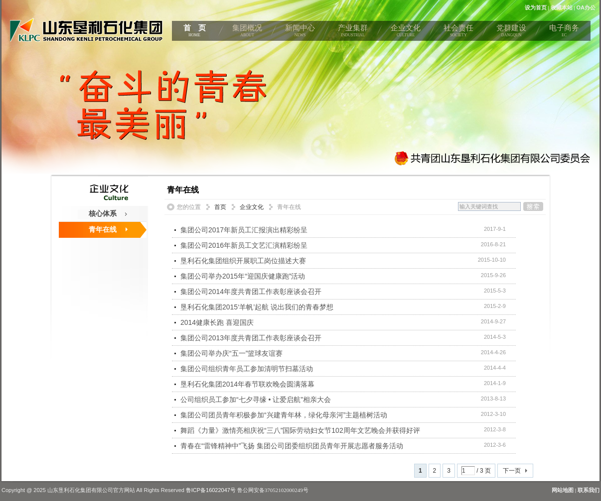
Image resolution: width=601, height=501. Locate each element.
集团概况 (247, 32)
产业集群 (352, 32)
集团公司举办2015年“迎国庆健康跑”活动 (242, 276)
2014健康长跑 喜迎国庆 (217, 322)
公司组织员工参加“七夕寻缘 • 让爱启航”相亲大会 (255, 399)
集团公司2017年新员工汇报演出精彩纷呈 (243, 230)
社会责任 (458, 32)
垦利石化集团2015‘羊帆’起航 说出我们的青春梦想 (256, 307)
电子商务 (564, 32)
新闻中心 (300, 32)
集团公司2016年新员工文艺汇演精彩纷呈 (243, 245)
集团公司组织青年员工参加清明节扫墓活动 (246, 369)
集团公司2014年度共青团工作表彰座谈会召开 (250, 292)
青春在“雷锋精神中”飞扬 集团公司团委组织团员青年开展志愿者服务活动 (291, 446)
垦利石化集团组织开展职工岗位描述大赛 (243, 261)
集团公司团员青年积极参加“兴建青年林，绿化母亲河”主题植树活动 (283, 415)
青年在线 (103, 229)
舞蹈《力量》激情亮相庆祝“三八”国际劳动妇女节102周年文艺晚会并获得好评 (300, 430)
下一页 (512, 470)
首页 (220, 206)
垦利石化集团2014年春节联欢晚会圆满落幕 (247, 384)
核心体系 (103, 213)
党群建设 (511, 32)
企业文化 (405, 32)
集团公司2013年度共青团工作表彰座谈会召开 (250, 338)
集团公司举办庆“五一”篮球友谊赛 (231, 353)
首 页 (194, 32)
